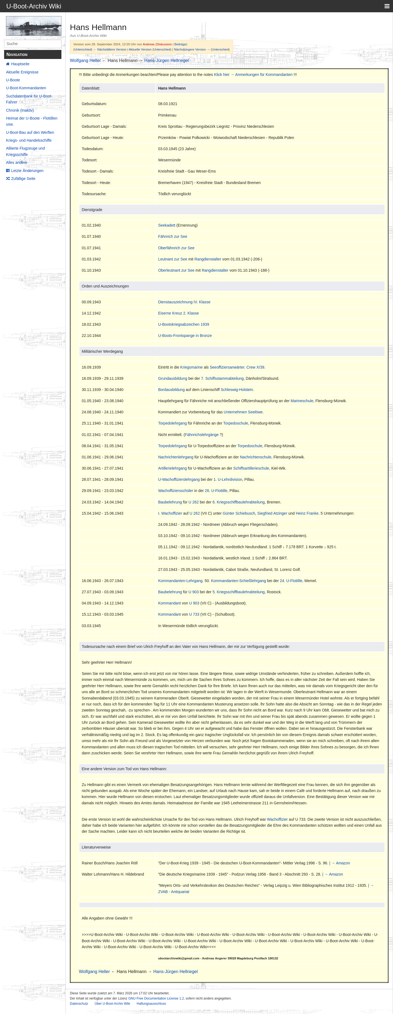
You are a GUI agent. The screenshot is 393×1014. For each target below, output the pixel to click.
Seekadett (166, 225)
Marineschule (302, 401)
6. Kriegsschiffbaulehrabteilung (239, 502)
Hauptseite (20, 64)
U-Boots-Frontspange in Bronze (185, 335)
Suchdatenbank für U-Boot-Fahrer (29, 99)
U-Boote (13, 80)
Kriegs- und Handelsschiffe (29, 140)
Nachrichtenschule (255, 457)
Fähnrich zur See (172, 236)
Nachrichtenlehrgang (175, 457)
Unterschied (82, 49)
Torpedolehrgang (172, 423)
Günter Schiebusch (239, 513)
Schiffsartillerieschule (251, 468)
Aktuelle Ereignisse (22, 72)
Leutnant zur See (172, 259)
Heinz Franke (307, 513)
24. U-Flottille (291, 581)
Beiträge (180, 44)
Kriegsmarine (191, 367)
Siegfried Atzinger (272, 513)
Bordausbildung (171, 389)
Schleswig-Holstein (237, 389)
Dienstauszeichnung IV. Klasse (184, 302)
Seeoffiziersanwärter (227, 367)
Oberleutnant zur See (176, 270)
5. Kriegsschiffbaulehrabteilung (239, 592)
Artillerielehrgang (172, 468)
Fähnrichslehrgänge (202, 434)
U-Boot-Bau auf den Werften (30, 132)
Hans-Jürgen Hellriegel (166, 60)
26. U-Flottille (216, 490)
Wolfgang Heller (85, 60)
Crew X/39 (255, 367)
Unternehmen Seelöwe (243, 412)
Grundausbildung (172, 378)
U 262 (194, 502)
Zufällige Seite (23, 178)
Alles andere (16, 162)
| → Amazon (339, 863)
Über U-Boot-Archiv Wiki (112, 1004)
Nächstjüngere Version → (192, 49)
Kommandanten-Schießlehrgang (238, 581)
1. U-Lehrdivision (228, 479)
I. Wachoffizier (170, 513)
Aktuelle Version (140, 49)
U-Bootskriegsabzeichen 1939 (183, 324)
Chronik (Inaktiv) (20, 110)
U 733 (194, 614)
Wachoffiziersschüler (175, 490)
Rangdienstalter (207, 259)
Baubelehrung (170, 502)
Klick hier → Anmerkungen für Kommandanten (253, 74)
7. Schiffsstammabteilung (222, 378)
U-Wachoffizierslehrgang (179, 479)
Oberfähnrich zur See (176, 248)
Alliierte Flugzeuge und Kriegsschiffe (25, 151)
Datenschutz (79, 1004)
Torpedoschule (235, 423)
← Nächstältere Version (109, 49)
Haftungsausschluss (151, 1004)
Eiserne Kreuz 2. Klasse (178, 313)
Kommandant (169, 603)
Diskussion (164, 44)
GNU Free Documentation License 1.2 (156, 998)
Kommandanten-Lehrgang (180, 581)
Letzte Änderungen (27, 170)
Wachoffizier (277, 819)
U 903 (194, 592)
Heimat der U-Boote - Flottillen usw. (31, 121)
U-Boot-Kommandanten (26, 88)
